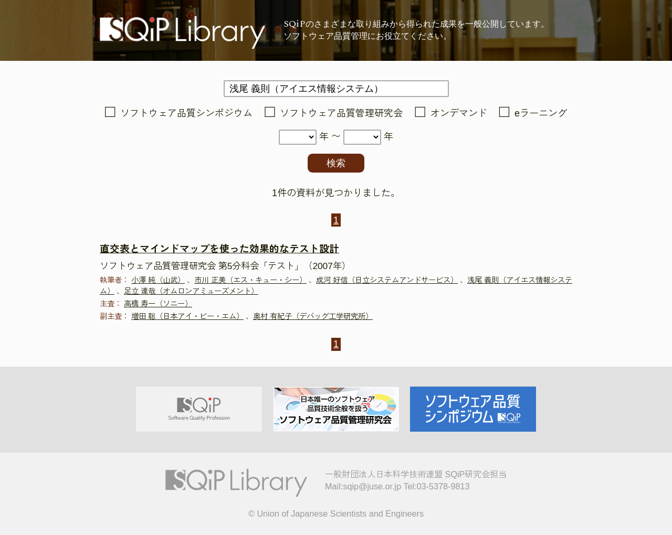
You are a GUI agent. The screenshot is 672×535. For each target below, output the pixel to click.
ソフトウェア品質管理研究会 (341, 113)
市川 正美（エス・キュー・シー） (250, 280)
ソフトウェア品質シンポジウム (186, 113)
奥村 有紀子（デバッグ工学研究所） (313, 316)
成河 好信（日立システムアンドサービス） (387, 280)
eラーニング (540, 113)
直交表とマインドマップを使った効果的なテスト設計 (219, 248)
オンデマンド (458, 113)
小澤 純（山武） (158, 280)
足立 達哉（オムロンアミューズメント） (191, 291)
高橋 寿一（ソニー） (158, 303)
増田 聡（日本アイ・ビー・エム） (187, 316)
